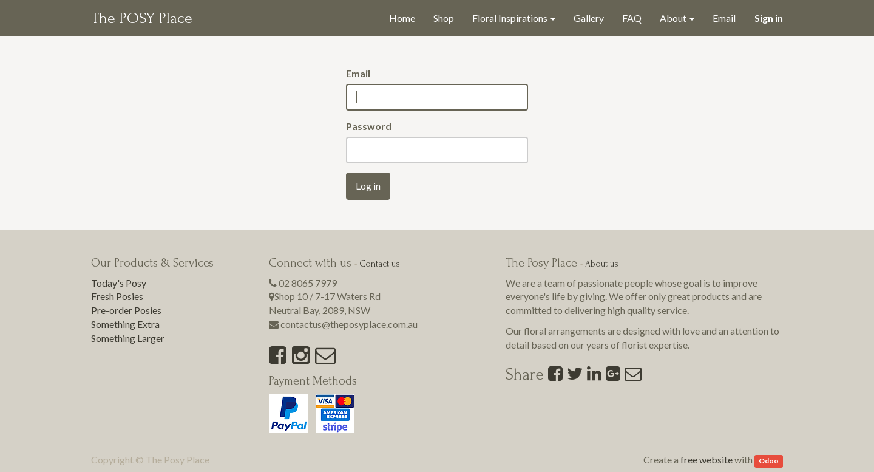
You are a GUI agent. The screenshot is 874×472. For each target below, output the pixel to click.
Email (358, 73)
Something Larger (127, 338)
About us (601, 264)
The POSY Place (141, 18)
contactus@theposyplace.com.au (349, 324)
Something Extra (125, 324)
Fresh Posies (117, 296)
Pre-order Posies (126, 310)
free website (706, 459)
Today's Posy (118, 283)
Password (368, 126)
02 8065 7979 (308, 283)
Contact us (379, 264)
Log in (368, 185)
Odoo (769, 460)
